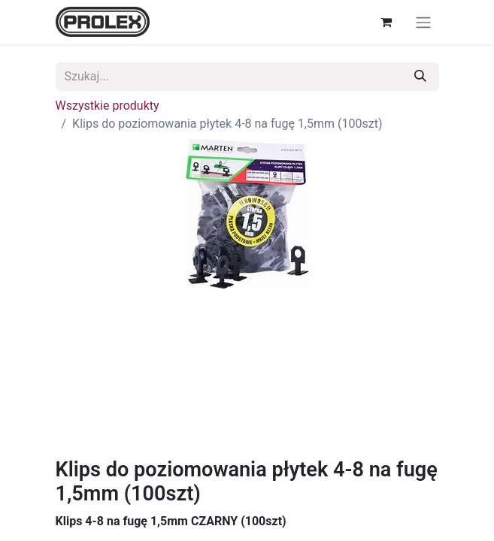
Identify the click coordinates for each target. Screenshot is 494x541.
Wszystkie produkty (107, 105)
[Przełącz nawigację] (423, 22)
